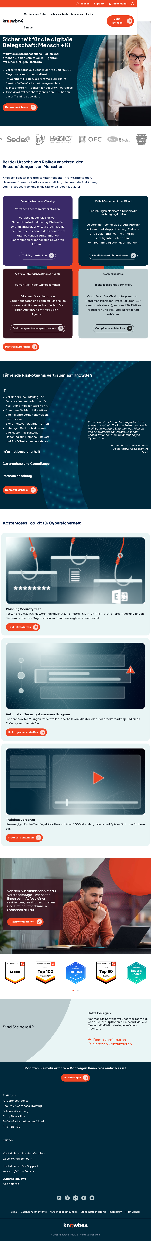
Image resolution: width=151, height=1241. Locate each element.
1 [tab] (73, 990)
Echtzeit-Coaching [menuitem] (15, 1111)
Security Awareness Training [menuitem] (22, 1106)
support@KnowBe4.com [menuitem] (19, 1171)
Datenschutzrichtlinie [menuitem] (33, 1211)
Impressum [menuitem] (115, 1211)
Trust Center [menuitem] (132, 1211)
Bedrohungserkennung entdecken (34, 328)
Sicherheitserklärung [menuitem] (93, 1211)
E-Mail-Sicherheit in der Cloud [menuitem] (23, 1121)
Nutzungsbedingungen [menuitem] (64, 1211)
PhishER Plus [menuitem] (11, 1126)
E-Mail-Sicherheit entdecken (110, 255)
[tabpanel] (15, 973)
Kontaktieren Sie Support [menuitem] (20, 1166)
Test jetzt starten (19, 627)
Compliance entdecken (110, 328)
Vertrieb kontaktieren (112, 1044)
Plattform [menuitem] (9, 1095)
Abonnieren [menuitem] (11, 1184)
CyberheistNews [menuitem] (14, 1178)
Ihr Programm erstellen (23, 732)
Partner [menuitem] (8, 1140)
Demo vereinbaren (16, 107)
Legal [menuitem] (14, 1211)
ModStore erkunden (21, 837)
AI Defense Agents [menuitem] (15, 1100)
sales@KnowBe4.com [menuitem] (17, 1158)
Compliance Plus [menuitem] (14, 1116)
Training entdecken (34, 255)
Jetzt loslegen (130, 14)
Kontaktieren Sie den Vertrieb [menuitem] (23, 1153)
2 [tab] (77, 990)
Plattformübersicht (17, 346)
